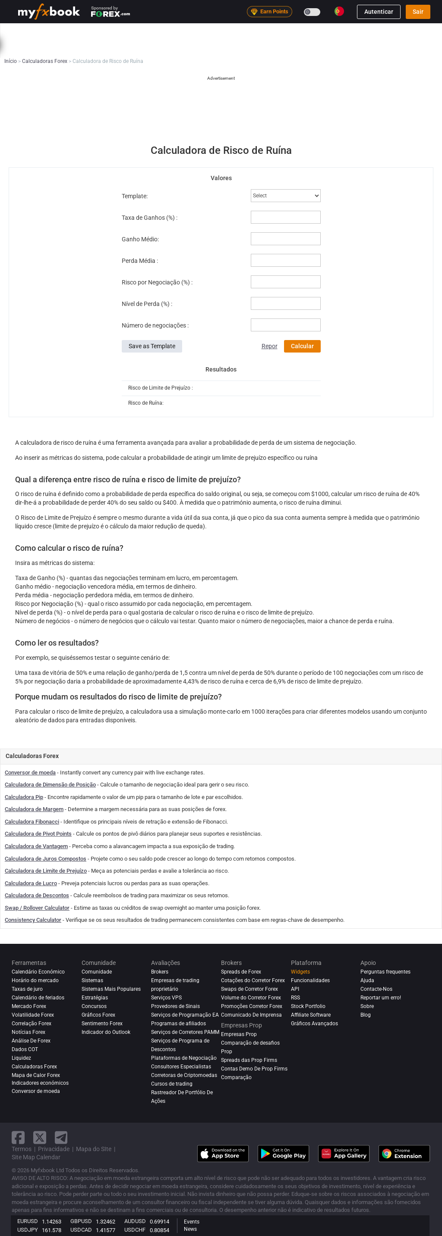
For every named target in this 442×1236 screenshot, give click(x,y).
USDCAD (81, 1230)
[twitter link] (39, 1137)
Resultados (221, 369)
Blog (365, 1015)
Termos (22, 1148)
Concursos (94, 1006)
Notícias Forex (28, 1032)
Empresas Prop (379, 31)
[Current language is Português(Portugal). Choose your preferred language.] (339, 11)
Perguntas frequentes (385, 972)
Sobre (367, 1006)
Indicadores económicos (40, 1083)
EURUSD (27, 1221)
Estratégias (95, 998)
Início (31, 31)
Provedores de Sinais (175, 1006)
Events (191, 1222)
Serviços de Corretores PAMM (185, 1032)
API (295, 989)
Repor (270, 346)
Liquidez (21, 1058)
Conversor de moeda (30, 772)
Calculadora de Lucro (31, 883)
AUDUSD (135, 1221)
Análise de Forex (31, 1041)
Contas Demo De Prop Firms (254, 1069)
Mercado (185, 31)
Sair (418, 11)
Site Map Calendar (36, 1157)
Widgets (300, 972)
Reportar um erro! (380, 998)
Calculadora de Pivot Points (38, 833)
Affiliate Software (311, 1015)
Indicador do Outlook (106, 1032)
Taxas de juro (27, 989)
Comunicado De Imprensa (251, 1015)
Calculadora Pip (24, 797)
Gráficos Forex (98, 1015)
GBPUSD (81, 1221)
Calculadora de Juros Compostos (45, 858)
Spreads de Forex (241, 972)
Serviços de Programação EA (185, 1015)
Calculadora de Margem (34, 809)
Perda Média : (140, 260)
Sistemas (221, 31)
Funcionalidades (310, 980)
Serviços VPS (166, 998)
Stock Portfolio (308, 1006)
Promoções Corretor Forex (251, 1006)
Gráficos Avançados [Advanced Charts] (314, 1024)
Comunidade (261, 31)
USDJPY (27, 1230)
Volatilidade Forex (33, 1015)
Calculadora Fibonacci (32, 821)
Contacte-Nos (376, 989)
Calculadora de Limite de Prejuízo (46, 871)
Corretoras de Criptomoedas (184, 1075)
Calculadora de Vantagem (36, 846)
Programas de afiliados (178, 1024)
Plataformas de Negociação (184, 1058)
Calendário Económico (38, 972)
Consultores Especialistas (181, 1067)
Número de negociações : (155, 325)
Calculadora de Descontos (37, 895)
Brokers (338, 31)
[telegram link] (61, 1137)
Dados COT (25, 1049)
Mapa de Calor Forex (36, 1075)
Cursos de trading (172, 1084)
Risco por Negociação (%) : (157, 282)
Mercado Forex (29, 1006)
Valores (221, 178)
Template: (135, 196)
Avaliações (302, 31)
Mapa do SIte (93, 1148)
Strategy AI (140, 31)
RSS (295, 998)
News (190, 1229)
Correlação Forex (31, 1024)
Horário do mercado (35, 980)
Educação (37, 49)
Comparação (236, 1077)
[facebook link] (18, 1137)
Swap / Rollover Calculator (37, 908)
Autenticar (378, 11)
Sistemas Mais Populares (111, 989)
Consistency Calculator (33, 920)
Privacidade (53, 1148)
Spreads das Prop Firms (249, 1060)
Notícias (95, 31)
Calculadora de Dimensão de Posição (50, 784)
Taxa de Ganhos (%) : (149, 217)
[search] (433, 32)
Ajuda (367, 980)
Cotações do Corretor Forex (253, 980)
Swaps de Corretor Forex (249, 989)
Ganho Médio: (140, 239)
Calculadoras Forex (34, 1067)
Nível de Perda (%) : (147, 303)
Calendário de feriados (38, 998)
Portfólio (61, 31)
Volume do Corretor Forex (251, 998)
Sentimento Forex (102, 1024)
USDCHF (134, 1230)
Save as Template (152, 346)
